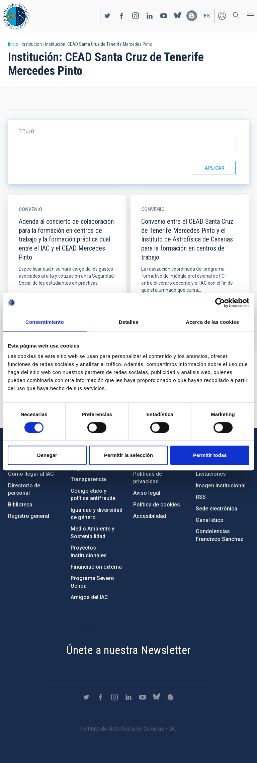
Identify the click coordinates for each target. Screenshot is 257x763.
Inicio (13, 44)
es (207, 15)
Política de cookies (156, 504)
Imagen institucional (221, 485)
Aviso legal (146, 493)
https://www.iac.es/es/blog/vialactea (192, 16)
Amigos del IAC (89, 597)
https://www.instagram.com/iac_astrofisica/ (135, 16)
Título (26, 131)
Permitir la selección (128, 455)
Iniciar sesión (222, 16)
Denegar (47, 455)
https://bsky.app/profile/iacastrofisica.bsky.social (178, 16)
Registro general (28, 516)
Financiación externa (96, 567)
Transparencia (88, 479)
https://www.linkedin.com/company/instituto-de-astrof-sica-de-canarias (150, 16)
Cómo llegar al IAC (31, 474)
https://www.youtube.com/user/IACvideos (164, 16)
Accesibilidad (149, 516)
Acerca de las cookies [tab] (212, 322)
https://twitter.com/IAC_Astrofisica (107, 16)
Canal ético (210, 520)
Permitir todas (210, 455)
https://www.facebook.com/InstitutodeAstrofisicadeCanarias (121, 16)
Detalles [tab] (128, 322)
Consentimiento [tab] (44, 322)
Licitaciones (211, 474)
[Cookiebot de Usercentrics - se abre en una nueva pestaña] (220, 303)
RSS (201, 497)
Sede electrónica (216, 508)
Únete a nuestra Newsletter (128, 650)
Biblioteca (20, 504)
